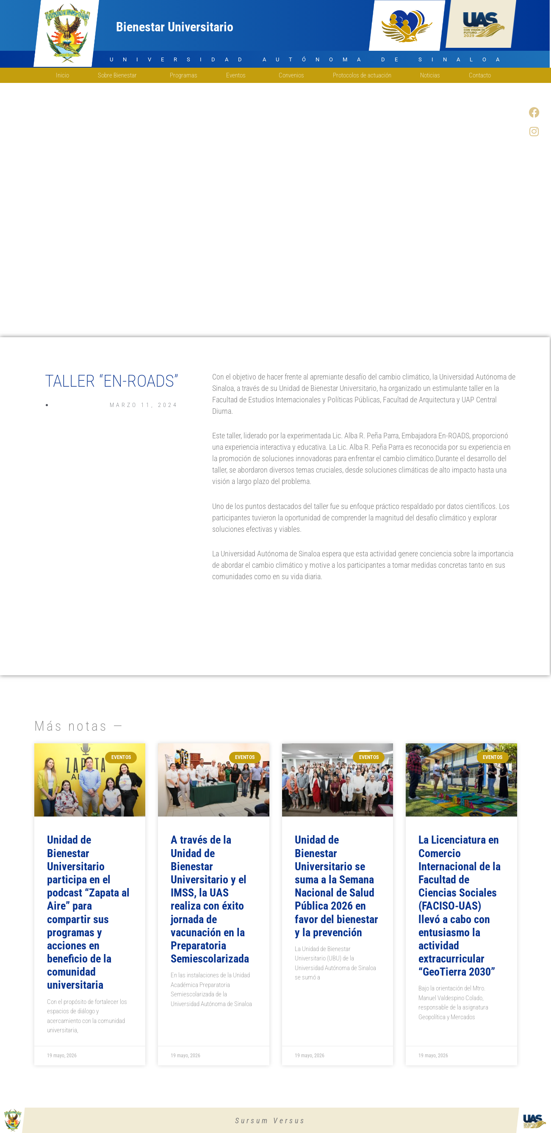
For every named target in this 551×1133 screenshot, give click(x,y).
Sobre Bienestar (119, 75)
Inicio (62, 75)
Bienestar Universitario (174, 26)
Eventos (238, 75)
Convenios (291, 75)
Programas (183, 75)
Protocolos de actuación (362, 75)
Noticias (430, 75)
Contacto (482, 75)
